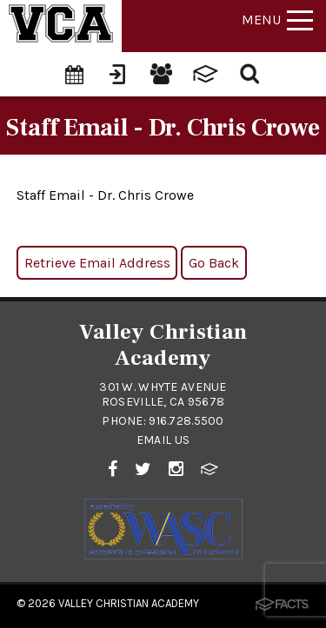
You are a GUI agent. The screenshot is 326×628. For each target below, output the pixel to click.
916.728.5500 (186, 420)
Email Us (163, 440)
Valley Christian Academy (128, 603)
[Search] (250, 72)
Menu (277, 19)
